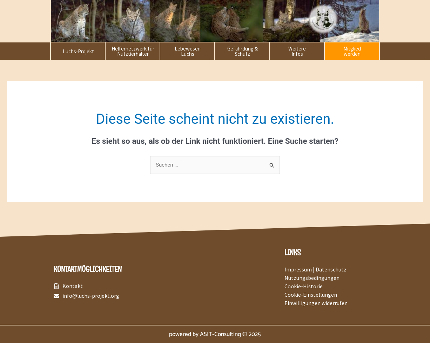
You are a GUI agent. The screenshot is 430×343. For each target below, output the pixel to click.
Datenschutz (331, 269)
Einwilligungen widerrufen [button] (316, 303)
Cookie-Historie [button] (303, 286)
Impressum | (300, 269)
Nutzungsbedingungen (312, 277)
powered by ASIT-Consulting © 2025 (215, 334)
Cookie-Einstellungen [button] (310, 294)
